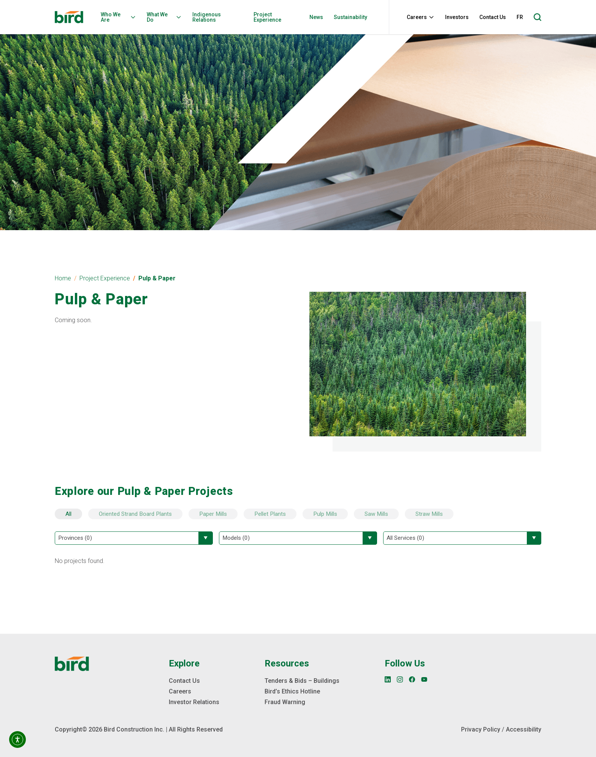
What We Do (164, 17)
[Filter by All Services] (462, 538)
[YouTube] (424, 679)
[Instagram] (400, 679)
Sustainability (350, 17)
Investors (457, 17)
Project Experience (267, 17)
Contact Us (492, 17)
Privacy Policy (480, 729)
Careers (420, 17)
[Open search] (537, 17)
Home (63, 278)
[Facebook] (412, 679)
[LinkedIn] (388, 679)
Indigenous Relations (206, 17)
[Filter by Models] (298, 538)
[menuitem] (121, 17)
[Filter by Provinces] (134, 538)
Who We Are (118, 17)
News (316, 17)
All (68, 513)
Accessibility (523, 729)
